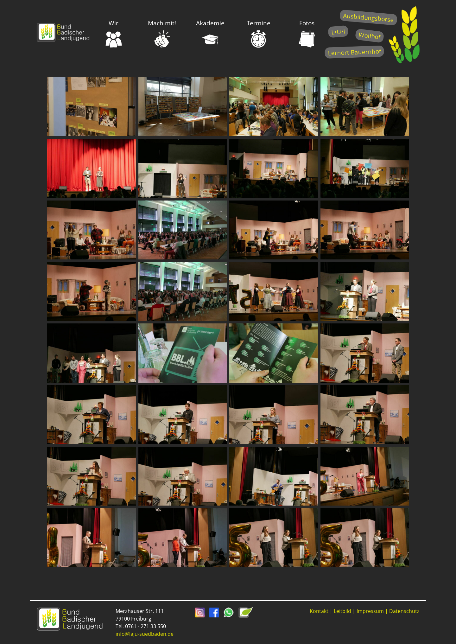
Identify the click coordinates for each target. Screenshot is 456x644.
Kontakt (319, 611)
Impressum (370, 611)
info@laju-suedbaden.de (145, 633)
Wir (114, 33)
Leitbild (342, 611)
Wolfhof (369, 35)
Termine (258, 33)
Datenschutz (404, 611)
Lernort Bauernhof (354, 52)
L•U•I (338, 31)
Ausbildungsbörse (368, 17)
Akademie (210, 33)
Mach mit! (162, 33)
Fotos (307, 33)
